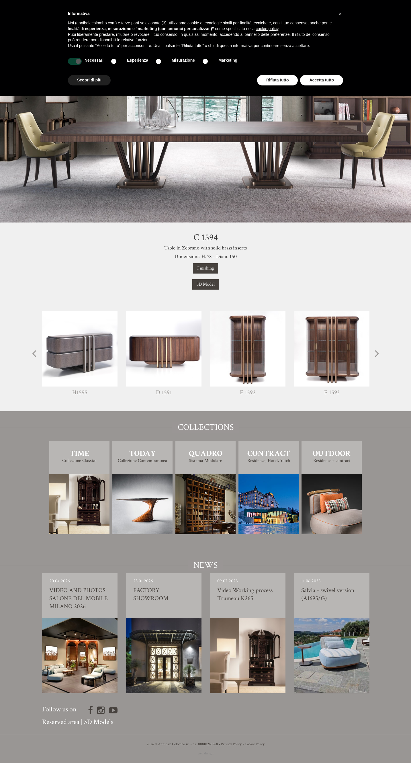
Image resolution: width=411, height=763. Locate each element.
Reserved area (60, 721)
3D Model (206, 284)
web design (205, 753)
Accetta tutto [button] (321, 80)
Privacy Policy (231, 744)
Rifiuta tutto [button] (277, 80)
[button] (340, 13)
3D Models (98, 721)
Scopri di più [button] (89, 80)
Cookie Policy (255, 744)
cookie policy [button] (267, 28)
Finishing (205, 268)
